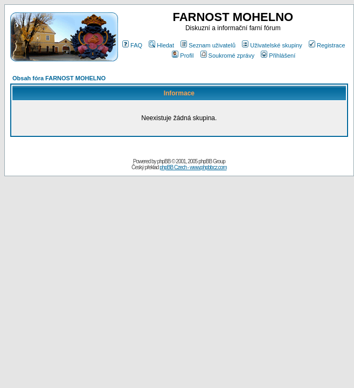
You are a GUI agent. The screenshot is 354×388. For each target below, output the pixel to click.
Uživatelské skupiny (272, 45)
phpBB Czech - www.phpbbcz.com (192, 167)
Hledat (161, 45)
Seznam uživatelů (208, 45)
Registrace (327, 45)
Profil (182, 55)
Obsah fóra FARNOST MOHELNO (59, 78)
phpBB (163, 161)
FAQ (132, 45)
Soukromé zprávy (227, 55)
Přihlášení (278, 55)
